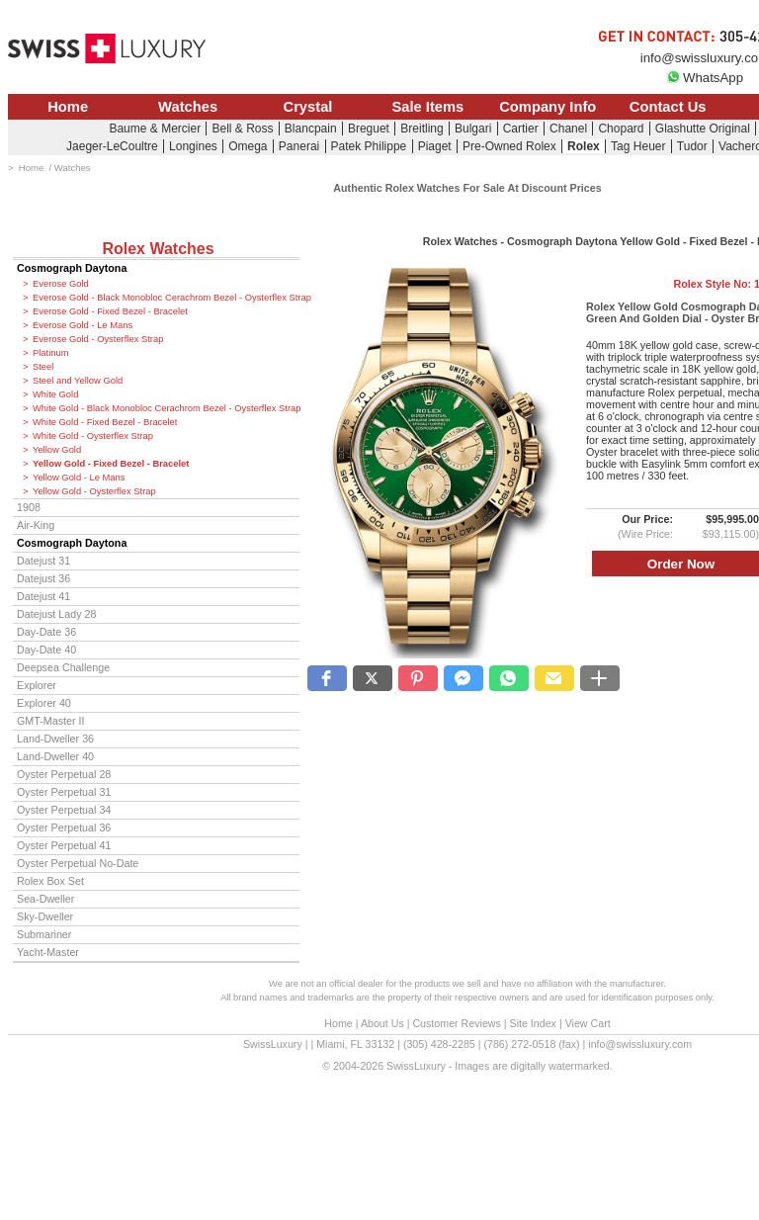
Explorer (36, 685)
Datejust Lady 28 (56, 614)
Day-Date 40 (46, 649)
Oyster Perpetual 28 (64, 774)
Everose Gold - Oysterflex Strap (98, 339)
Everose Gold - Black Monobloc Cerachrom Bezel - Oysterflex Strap (166, 298)
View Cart (588, 1023)
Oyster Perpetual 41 (64, 845)
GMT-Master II (50, 721)
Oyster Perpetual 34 (64, 810)
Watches (187, 107)
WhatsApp (704, 77)
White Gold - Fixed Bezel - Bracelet (105, 422)
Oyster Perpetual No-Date (77, 863)
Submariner (44, 934)
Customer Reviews (456, 1023)
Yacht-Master (48, 952)
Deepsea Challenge (63, 667)
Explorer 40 (44, 703)
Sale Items (427, 107)
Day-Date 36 (46, 632)
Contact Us (668, 107)
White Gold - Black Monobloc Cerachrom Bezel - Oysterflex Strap (166, 408)
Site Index (533, 1023)
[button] (327, 678)
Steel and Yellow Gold (78, 381)
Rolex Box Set (50, 881)
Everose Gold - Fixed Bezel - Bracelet (110, 311)
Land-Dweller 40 (55, 756)
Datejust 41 (43, 596)
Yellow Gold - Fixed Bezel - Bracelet (111, 464)
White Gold (55, 394)
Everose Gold (61, 284)
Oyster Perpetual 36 (64, 827)
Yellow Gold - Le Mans (79, 477)
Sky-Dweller (45, 916)
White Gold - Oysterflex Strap (93, 436)
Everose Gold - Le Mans (82, 325)
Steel (43, 367)
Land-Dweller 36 (55, 738)
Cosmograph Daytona (71, 268)
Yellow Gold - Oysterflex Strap (94, 491)
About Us (382, 1023)
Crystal (308, 107)
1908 (29, 507)
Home (67, 107)
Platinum (50, 353)
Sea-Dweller (45, 899)
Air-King (35, 525)
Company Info (547, 107)
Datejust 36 (43, 578)
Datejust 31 (43, 560)
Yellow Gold (57, 450)
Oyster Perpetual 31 (64, 792)
